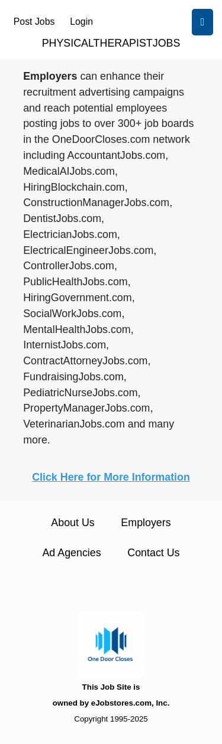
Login (81, 22)
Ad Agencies (71, 553)
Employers (145, 522)
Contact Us (153, 553)
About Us (72, 522)
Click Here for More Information (111, 477)
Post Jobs (34, 22)
